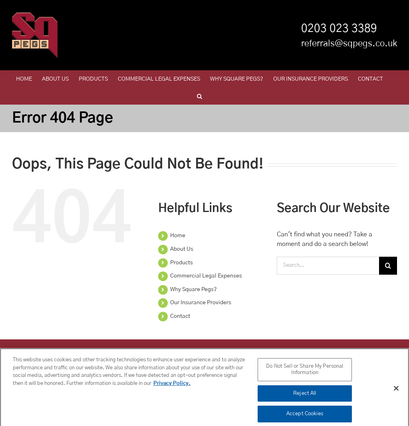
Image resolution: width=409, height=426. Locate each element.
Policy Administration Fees (252, 351)
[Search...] (328, 266)
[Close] (396, 392)
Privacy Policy (52, 351)
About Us (181, 249)
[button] (199, 96)
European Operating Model (343, 351)
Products (181, 263)
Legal (298, 351)
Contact (180, 316)
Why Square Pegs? (193, 289)
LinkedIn (87, 351)
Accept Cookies (304, 417)
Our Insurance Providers (200, 302)
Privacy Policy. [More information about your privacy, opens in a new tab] (172, 387)
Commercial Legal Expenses (206, 276)
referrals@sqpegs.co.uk (349, 43)
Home (177, 235)
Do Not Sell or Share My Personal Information (304, 373)
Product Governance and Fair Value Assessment (159, 351)
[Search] (388, 266)
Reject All (304, 397)
